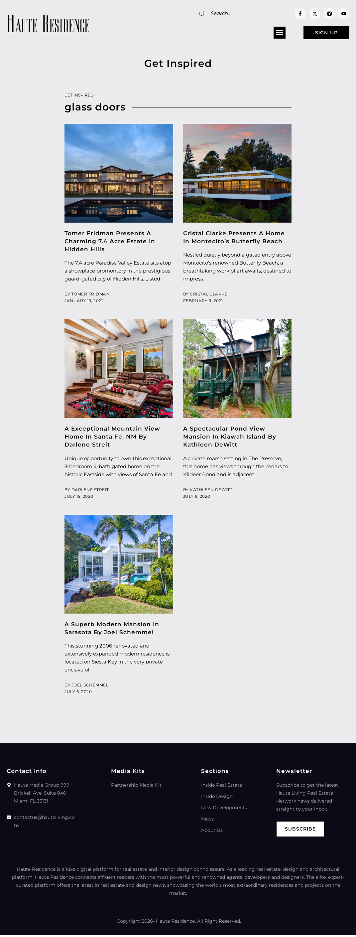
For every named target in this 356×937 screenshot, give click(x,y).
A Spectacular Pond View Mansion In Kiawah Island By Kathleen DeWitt (229, 438)
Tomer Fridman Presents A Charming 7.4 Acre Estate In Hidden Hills (109, 243)
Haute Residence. (176, 923)
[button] (269, 34)
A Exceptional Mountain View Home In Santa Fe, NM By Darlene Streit (112, 438)
